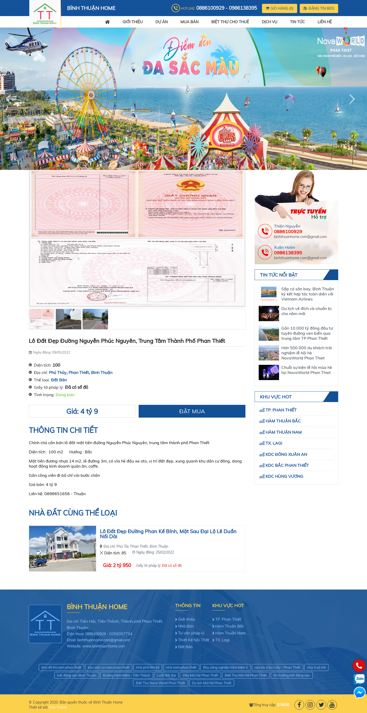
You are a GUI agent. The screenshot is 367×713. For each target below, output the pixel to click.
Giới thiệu (186, 619)
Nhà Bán (186, 626)
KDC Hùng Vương (284, 476)
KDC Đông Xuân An (286, 454)
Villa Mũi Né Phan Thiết (200, 675)
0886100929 (288, 231)
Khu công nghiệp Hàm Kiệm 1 (225, 667)
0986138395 (288, 253)
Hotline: (219, 8)
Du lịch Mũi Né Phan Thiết (211, 683)
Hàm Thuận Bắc (283, 420)
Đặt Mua (192, 411)
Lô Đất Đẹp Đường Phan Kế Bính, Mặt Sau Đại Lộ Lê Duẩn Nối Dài (168, 534)
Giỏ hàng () (279, 8)
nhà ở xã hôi (316, 667)
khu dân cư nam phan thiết (108, 667)
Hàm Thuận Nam (284, 432)
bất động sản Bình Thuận (76, 675)
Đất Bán (59, 379)
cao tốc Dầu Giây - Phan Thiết (277, 667)
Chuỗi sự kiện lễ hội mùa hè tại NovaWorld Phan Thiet (306, 370)
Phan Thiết (79, 372)
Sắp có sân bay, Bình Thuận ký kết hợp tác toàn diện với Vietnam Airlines (307, 294)
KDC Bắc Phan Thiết (287, 465)
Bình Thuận (101, 372)
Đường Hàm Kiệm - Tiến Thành (126, 675)
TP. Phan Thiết (281, 409)
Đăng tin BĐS (319, 8)
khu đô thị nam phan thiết (61, 667)
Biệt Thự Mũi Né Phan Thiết (246, 675)
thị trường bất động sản (291, 675)
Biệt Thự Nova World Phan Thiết (160, 683)
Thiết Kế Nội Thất (193, 639)
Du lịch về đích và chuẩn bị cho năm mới (306, 311)
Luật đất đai (166, 675)
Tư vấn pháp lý (191, 633)
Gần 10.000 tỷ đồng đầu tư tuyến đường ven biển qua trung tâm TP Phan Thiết (307, 333)
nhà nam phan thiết (181, 667)
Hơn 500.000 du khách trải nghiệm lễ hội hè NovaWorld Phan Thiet (306, 352)
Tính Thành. (58, 707)
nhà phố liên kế (147, 667)
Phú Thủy (58, 372)
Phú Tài (122, 546)
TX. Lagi (274, 443)
